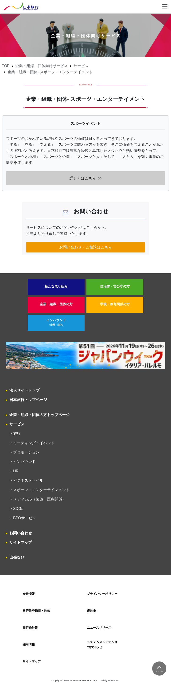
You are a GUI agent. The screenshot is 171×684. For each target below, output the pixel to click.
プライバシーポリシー (102, 594)
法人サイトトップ (24, 390)
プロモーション (26, 452)
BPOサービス (24, 518)
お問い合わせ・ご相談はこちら (85, 247)
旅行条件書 (30, 627)
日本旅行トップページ (28, 400)
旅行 (17, 434)
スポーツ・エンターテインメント (41, 490)
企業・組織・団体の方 (56, 304)
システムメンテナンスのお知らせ (102, 644)
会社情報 (29, 594)
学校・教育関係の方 (115, 304)
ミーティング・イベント (33, 443)
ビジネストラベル (28, 480)
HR (16, 471)
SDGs (18, 509)
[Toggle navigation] (164, 6)
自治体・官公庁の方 (115, 286)
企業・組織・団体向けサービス (41, 66)
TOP (6, 66)
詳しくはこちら (83, 178)
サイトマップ (20, 542)
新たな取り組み (56, 286)
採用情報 (29, 644)
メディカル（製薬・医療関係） (39, 499)
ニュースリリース (99, 627)
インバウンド (56, 322)
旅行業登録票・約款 (36, 610)
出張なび (16, 557)
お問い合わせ (20, 533)
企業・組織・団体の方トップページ (39, 415)
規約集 (91, 610)
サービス (81, 66)
